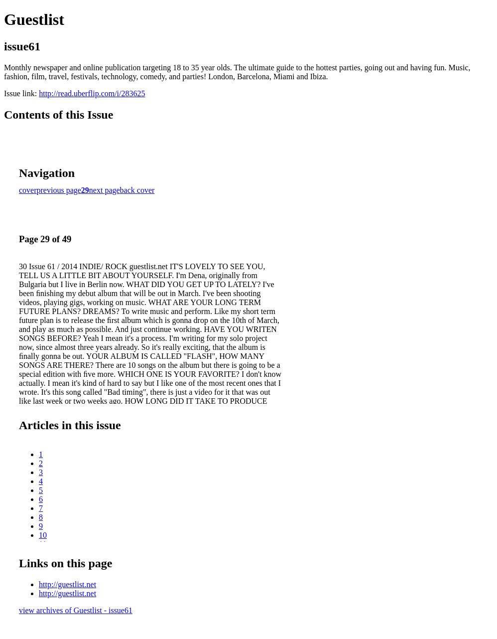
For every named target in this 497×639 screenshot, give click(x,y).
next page (104, 190)
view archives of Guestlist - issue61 (75, 610)
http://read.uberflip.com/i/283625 (92, 93)
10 (43, 535)
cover (28, 190)
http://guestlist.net (67, 584)
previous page (59, 190)
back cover (137, 190)
